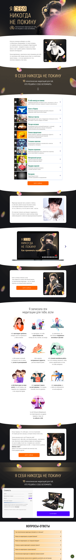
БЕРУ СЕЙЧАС (38, 183)
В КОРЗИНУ (53, 513)
